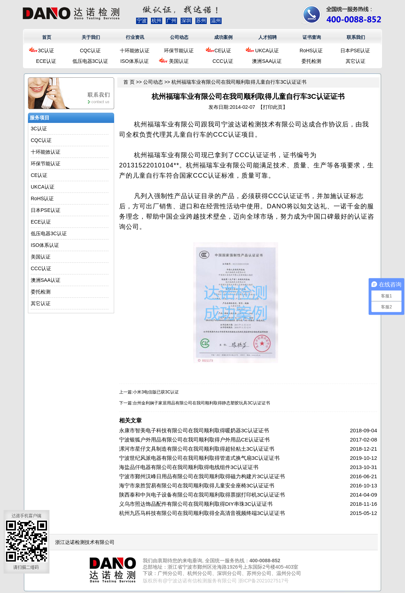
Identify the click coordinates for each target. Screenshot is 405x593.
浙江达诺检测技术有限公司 (85, 542)
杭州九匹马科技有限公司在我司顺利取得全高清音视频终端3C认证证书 (202, 513)
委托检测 (311, 61)
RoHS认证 (311, 50)
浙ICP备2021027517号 (263, 580)
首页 (46, 37)
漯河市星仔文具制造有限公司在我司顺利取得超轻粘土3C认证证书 (196, 449)
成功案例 (223, 37)
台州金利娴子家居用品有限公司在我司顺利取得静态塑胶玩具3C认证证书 (201, 403)
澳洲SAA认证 (267, 61)
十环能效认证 (134, 50)
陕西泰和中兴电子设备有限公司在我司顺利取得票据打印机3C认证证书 (202, 495)
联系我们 (356, 37)
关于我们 (91, 37)
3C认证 (46, 50)
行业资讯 (135, 37)
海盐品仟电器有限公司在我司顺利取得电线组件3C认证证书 (188, 467)
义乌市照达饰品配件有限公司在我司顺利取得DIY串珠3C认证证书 (195, 504)
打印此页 (273, 107)
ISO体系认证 (134, 61)
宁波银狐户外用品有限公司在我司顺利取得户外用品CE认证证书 (194, 440)
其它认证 (355, 61)
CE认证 (223, 50)
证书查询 (312, 37)
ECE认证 (46, 61)
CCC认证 (222, 61)
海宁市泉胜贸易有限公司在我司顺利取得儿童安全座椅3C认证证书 (196, 485)
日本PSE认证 (355, 50)
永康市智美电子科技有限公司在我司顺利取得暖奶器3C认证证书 (194, 430)
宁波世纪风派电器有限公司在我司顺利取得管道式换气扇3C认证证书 (199, 458)
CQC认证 (90, 50)
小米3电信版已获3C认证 (156, 392)
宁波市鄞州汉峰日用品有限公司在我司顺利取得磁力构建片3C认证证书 (202, 476)
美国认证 (179, 61)
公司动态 (179, 37)
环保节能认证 (179, 50)
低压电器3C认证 (90, 61)
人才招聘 (267, 37)
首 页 (129, 82)
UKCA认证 (267, 50)
